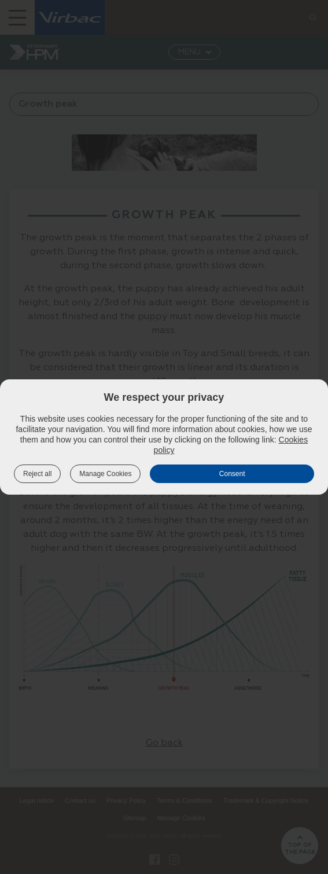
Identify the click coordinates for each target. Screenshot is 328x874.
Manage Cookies (105, 474)
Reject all (37, 474)
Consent (232, 474)
